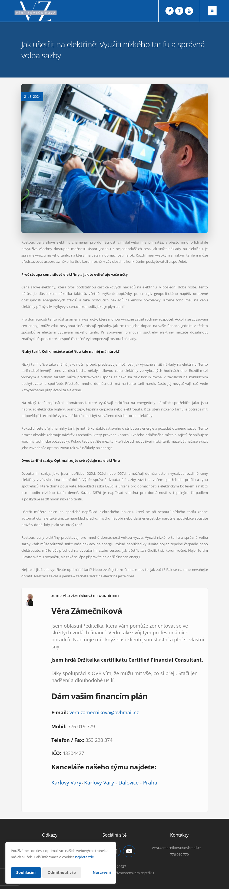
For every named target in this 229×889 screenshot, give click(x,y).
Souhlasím (26, 872)
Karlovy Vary (66, 782)
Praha (150, 782)
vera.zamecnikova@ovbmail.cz (104, 712)
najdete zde (84, 856)
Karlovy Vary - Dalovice (111, 782)
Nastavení (102, 872)
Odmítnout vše (62, 872)
